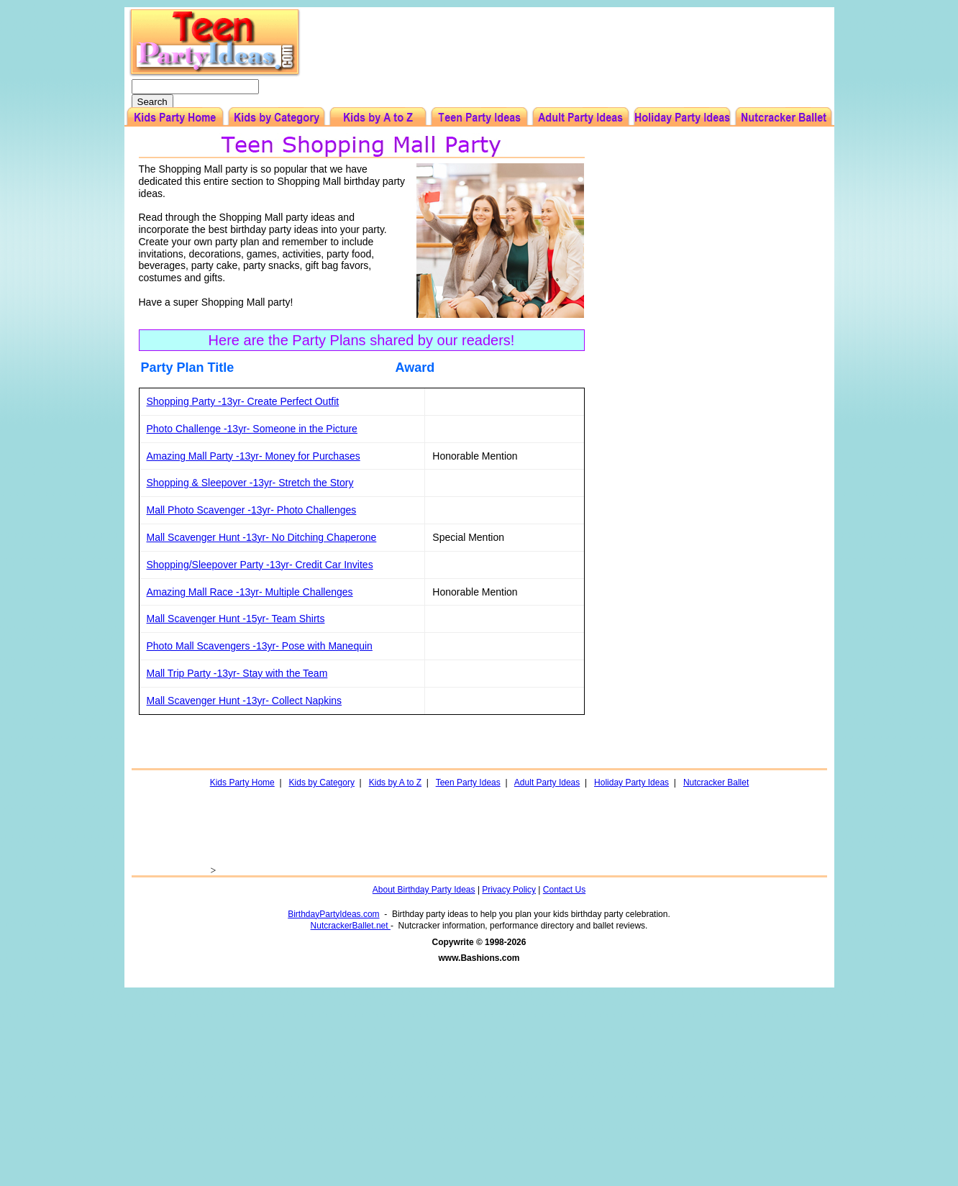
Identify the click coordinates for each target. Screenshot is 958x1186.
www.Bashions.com (479, 958)
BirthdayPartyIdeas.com (333, 914)
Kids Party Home (242, 782)
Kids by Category (322, 782)
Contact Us (564, 890)
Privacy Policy (509, 890)
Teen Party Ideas (468, 782)
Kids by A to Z (395, 782)
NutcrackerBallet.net (351, 926)
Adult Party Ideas (547, 782)
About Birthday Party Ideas (424, 890)
